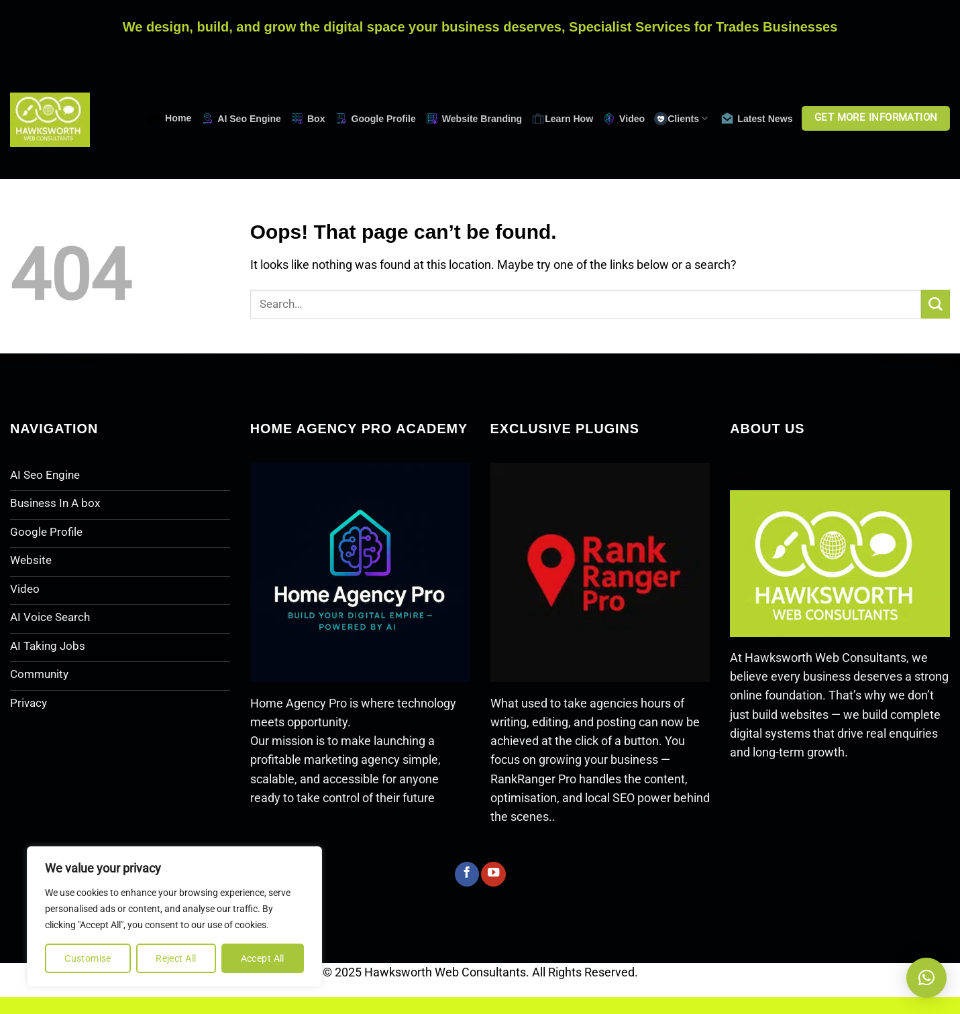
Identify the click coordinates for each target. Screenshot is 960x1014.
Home (169, 119)
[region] (174, 916)
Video (623, 118)
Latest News (756, 118)
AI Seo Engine (241, 118)
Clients (681, 118)
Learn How (562, 118)
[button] (926, 978)
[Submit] (935, 304)
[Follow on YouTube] (493, 874)
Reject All (176, 958)
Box (307, 118)
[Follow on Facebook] (467, 874)
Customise (87, 958)
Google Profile (375, 118)
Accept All (262, 958)
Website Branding (473, 118)
